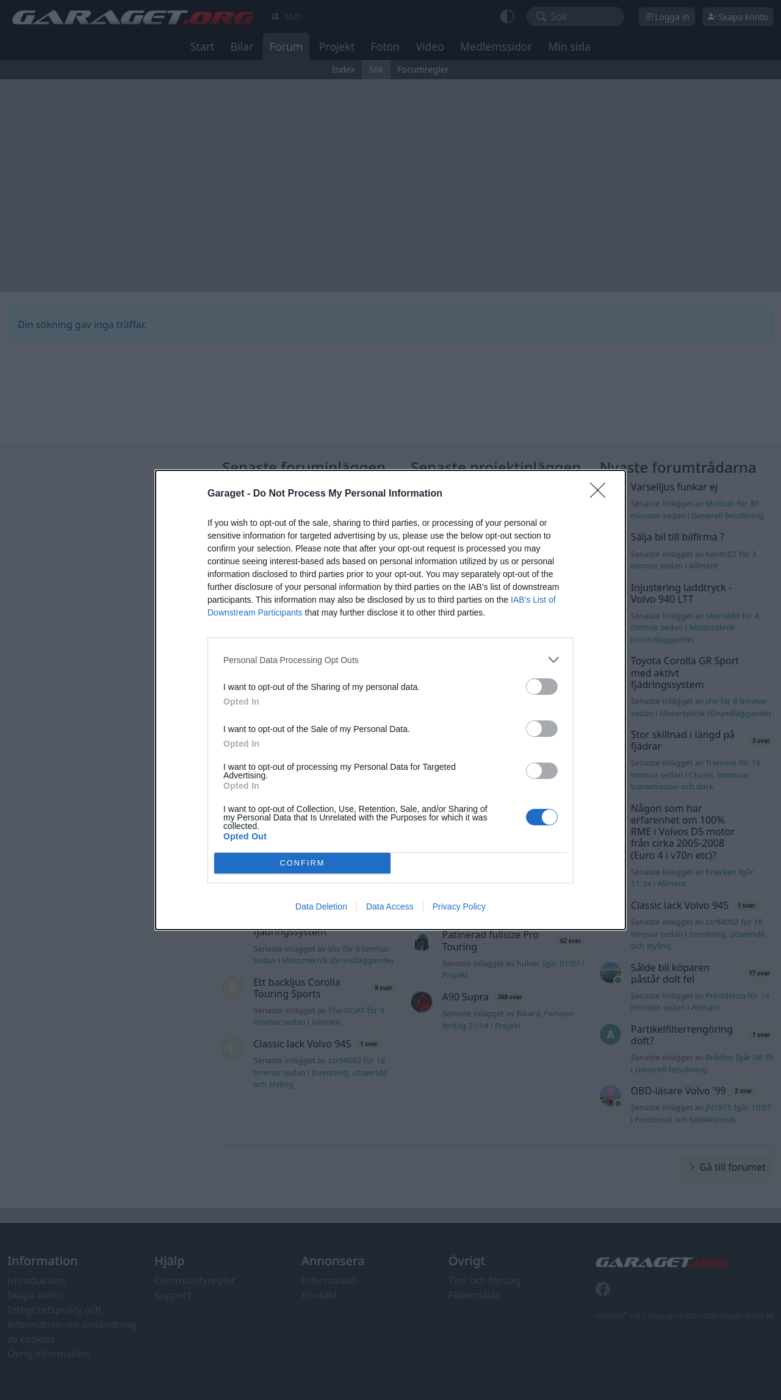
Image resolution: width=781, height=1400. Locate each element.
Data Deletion (321, 906)
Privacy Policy (459, 906)
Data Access (390, 906)
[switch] (542, 686)
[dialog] (390, 700)
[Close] (601, 494)
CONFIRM (302, 863)
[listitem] (390, 659)
